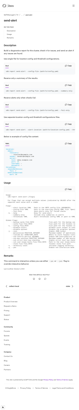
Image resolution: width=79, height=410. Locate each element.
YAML (7, 145)
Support (7, 333)
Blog (5, 378)
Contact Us (8, 374)
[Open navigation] (73, 6)
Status (6, 337)
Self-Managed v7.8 (11, 15)
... (22, 15)
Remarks (10, 38)
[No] (39, 296)
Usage (9, 34)
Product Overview (11, 319)
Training (7, 362)
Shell (7, 66)
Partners (7, 387)
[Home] (8, 6)
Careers (7, 383)
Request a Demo (10, 324)
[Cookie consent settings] (3, 407)
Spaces (6, 353)
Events (6, 358)
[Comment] (45, 296)
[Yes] (34, 296)
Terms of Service (63, 397)
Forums (7, 349)
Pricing (6, 328)
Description (11, 31)
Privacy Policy (48, 397)
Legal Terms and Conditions (63, 406)
